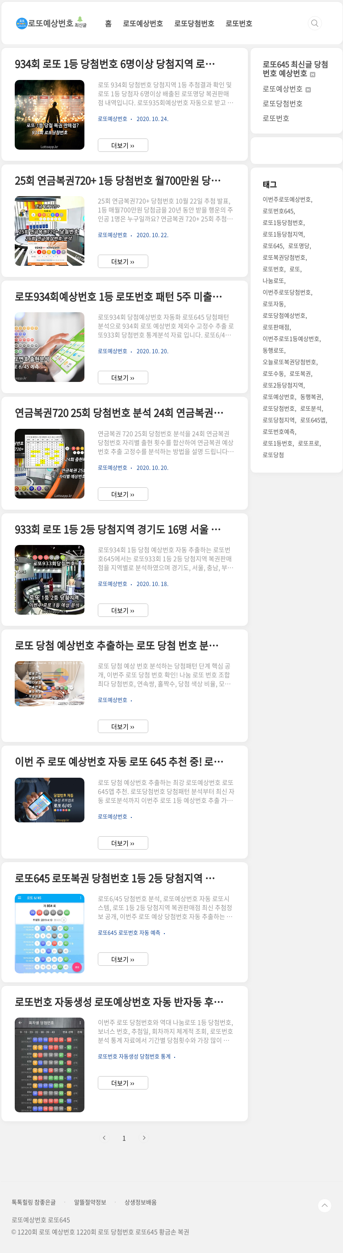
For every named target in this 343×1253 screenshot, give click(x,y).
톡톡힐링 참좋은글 (34, 1202)
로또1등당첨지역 (283, 234)
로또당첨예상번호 (284, 315)
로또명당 (299, 245)
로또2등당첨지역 (283, 385)
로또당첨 (273, 454)
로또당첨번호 (194, 23)
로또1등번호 (278, 443)
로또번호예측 (279, 431)
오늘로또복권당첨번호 (289, 361)
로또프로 (308, 443)
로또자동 (273, 303)
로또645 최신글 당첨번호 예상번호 (295, 69)
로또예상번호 (143, 23)
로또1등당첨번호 (283, 222)
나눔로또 (273, 280)
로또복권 (300, 373)
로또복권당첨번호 (284, 257)
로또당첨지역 (279, 419)
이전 (104, 1137)
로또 (294, 268)
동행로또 (273, 350)
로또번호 (239, 23)
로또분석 (311, 408)
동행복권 (311, 396)
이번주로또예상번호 (287, 199)
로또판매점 (276, 327)
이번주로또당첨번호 (287, 292)
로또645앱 (313, 419)
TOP (325, 1206)
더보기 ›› (122, 145)
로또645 (273, 245)
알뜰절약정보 (90, 1202)
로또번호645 (278, 210)
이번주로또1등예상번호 (291, 338)
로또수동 (273, 373)
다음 (143, 1137)
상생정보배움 (141, 1202)
